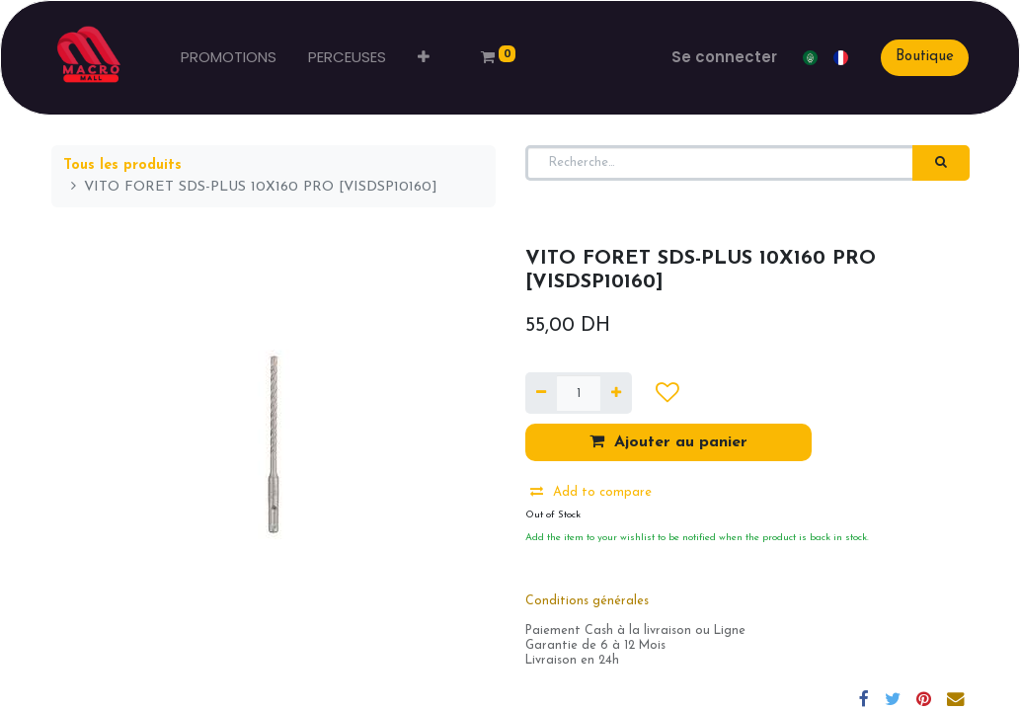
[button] (428, 58)
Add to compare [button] (591, 492)
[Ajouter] (616, 393)
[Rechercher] (941, 163)
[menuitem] (233, 58)
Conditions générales (587, 601)
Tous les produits (122, 165)
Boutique (921, 56)
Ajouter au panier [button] (668, 441)
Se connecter (720, 56)
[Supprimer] (541, 393)
